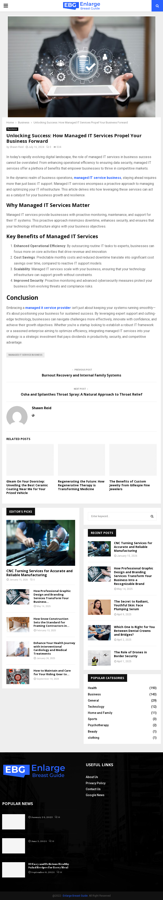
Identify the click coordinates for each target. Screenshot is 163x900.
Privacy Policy (95, 783)
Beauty (92, 731)
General (93, 700)
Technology (96, 706)
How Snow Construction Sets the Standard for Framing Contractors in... (51, 622)
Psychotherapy (98, 725)
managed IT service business (25, 355)
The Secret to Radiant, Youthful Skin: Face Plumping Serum (131, 605)
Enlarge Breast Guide (75, 895)
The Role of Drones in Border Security (130, 654)
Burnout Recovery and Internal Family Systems (81, 375)
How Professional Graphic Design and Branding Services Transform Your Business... (52, 596)
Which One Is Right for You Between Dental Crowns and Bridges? (134, 631)
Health (92, 688)
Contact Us (93, 789)
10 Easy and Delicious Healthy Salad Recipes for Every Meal (48, 865)
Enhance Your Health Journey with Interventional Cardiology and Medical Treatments (54, 648)
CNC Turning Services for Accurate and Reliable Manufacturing (39, 573)
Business (12, 129)
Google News (95, 795)
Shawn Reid (17, 147)
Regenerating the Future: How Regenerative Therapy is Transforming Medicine (81, 485)
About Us (92, 777)
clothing (93, 737)
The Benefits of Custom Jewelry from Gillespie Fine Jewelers (129, 485)
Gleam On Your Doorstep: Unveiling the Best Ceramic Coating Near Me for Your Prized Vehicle (27, 487)
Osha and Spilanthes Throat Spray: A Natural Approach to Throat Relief (81, 394)
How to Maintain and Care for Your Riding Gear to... (52, 672)
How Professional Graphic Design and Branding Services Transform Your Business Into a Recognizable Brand (133, 576)
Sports (92, 719)
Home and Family (100, 713)
